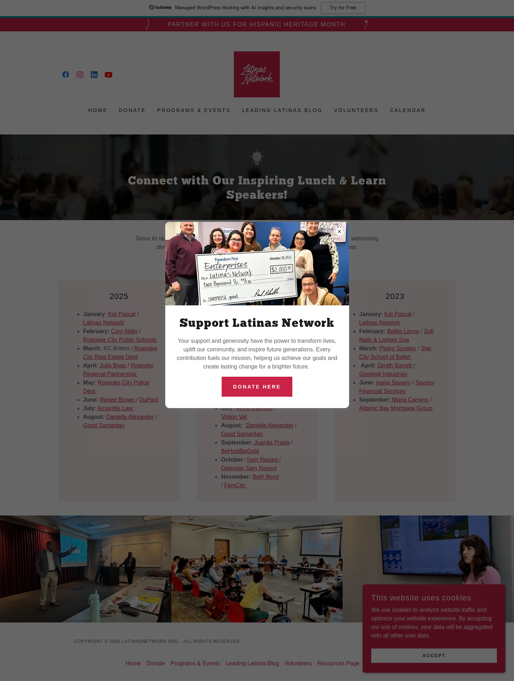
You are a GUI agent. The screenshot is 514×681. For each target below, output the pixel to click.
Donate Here (257, 387)
